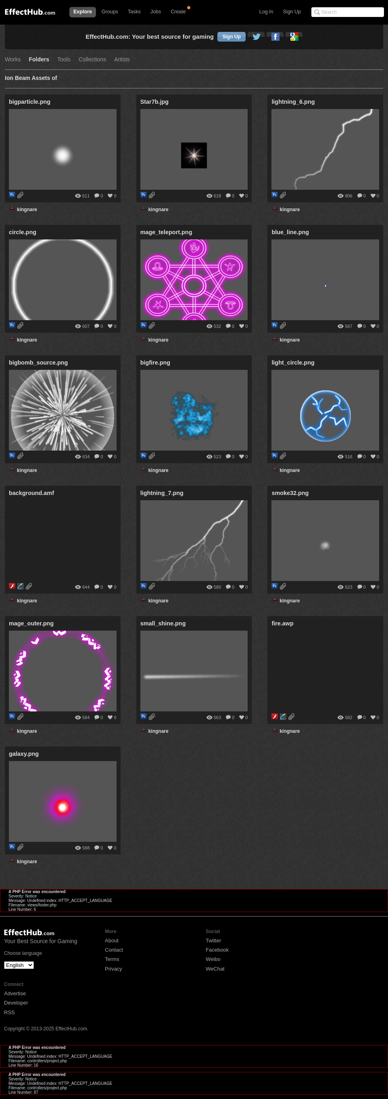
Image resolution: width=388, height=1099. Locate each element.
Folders (39, 60)
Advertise (15, 993)
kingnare (27, 209)
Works (13, 60)
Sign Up (292, 12)
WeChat (215, 969)
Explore (82, 12)
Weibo (213, 959)
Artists (122, 60)
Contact (114, 950)
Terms (112, 959)
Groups (110, 12)
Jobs (155, 12)
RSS (9, 1012)
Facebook (217, 950)
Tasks (134, 12)
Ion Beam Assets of (31, 78)
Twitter (213, 941)
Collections (92, 60)
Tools (64, 60)
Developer (16, 1003)
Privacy (113, 969)
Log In (266, 12)
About (112, 941)
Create (178, 12)
